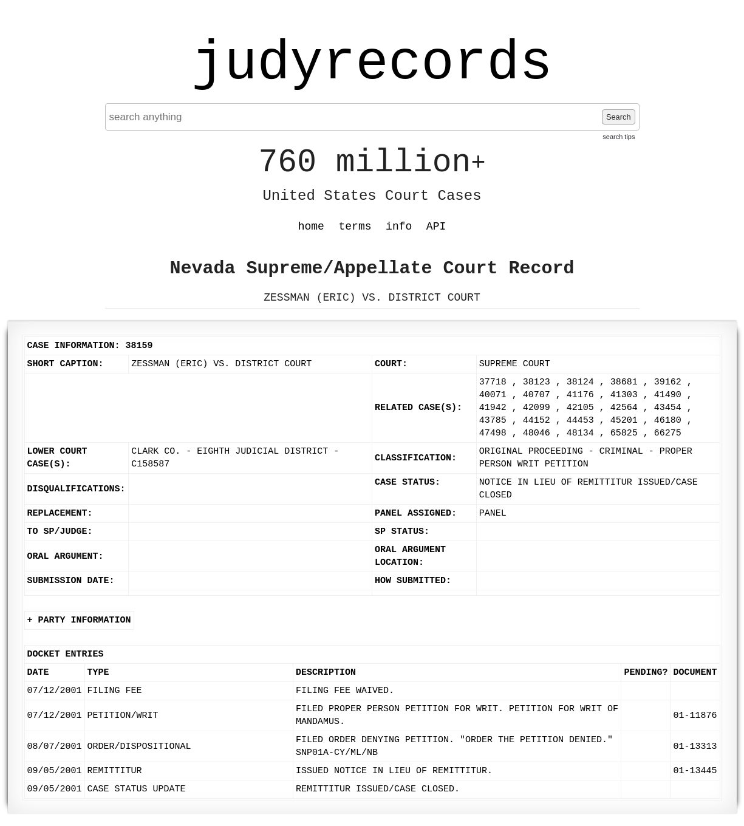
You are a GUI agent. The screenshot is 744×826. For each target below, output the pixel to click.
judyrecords (371, 63)
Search (618, 116)
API (436, 226)
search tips (618, 136)
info (399, 226)
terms (355, 226)
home (311, 226)
